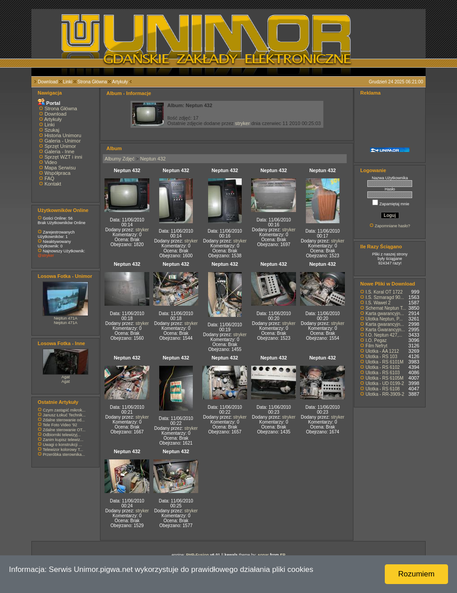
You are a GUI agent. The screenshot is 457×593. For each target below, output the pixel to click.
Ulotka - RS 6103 (383, 372)
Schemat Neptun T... (386, 308)
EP (282, 555)
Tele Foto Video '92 (60, 425)
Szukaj (51, 130)
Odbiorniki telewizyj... (62, 435)
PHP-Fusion (197, 555)
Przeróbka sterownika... (64, 454)
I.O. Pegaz (376, 340)
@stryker (46, 255)
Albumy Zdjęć (119, 158)
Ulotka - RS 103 (381, 356)
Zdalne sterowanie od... (64, 420)
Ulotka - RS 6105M (384, 378)
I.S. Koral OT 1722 (384, 292)
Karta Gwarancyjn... (385, 329)
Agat (65, 377)
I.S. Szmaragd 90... (385, 297)
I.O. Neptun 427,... (384, 335)
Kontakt (52, 183)
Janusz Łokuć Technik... (64, 415)
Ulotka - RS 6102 (383, 367)
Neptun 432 (153, 158)
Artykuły (120, 81)
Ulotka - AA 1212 (382, 351)
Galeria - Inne (59, 151)
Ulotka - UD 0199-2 (385, 383)
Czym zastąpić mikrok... (64, 410)
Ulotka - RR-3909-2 (385, 394)
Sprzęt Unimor (60, 146)
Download (47, 81)
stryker (242, 123)
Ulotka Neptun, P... (384, 318)
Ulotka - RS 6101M (384, 361)
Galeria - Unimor (62, 140)
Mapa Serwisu (60, 167)
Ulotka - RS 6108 (383, 388)
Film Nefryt (376, 345)
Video (50, 162)
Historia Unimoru (62, 135)
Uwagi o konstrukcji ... (63, 444)
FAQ (49, 178)
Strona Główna (92, 81)
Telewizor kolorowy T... (63, 449)
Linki (67, 81)
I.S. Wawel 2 (378, 302)
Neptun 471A (66, 318)
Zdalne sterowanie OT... (64, 430)
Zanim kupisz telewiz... (63, 439)
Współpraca (57, 173)
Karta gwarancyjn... (385, 313)
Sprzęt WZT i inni (63, 157)
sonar (263, 555)
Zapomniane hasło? (392, 226)
